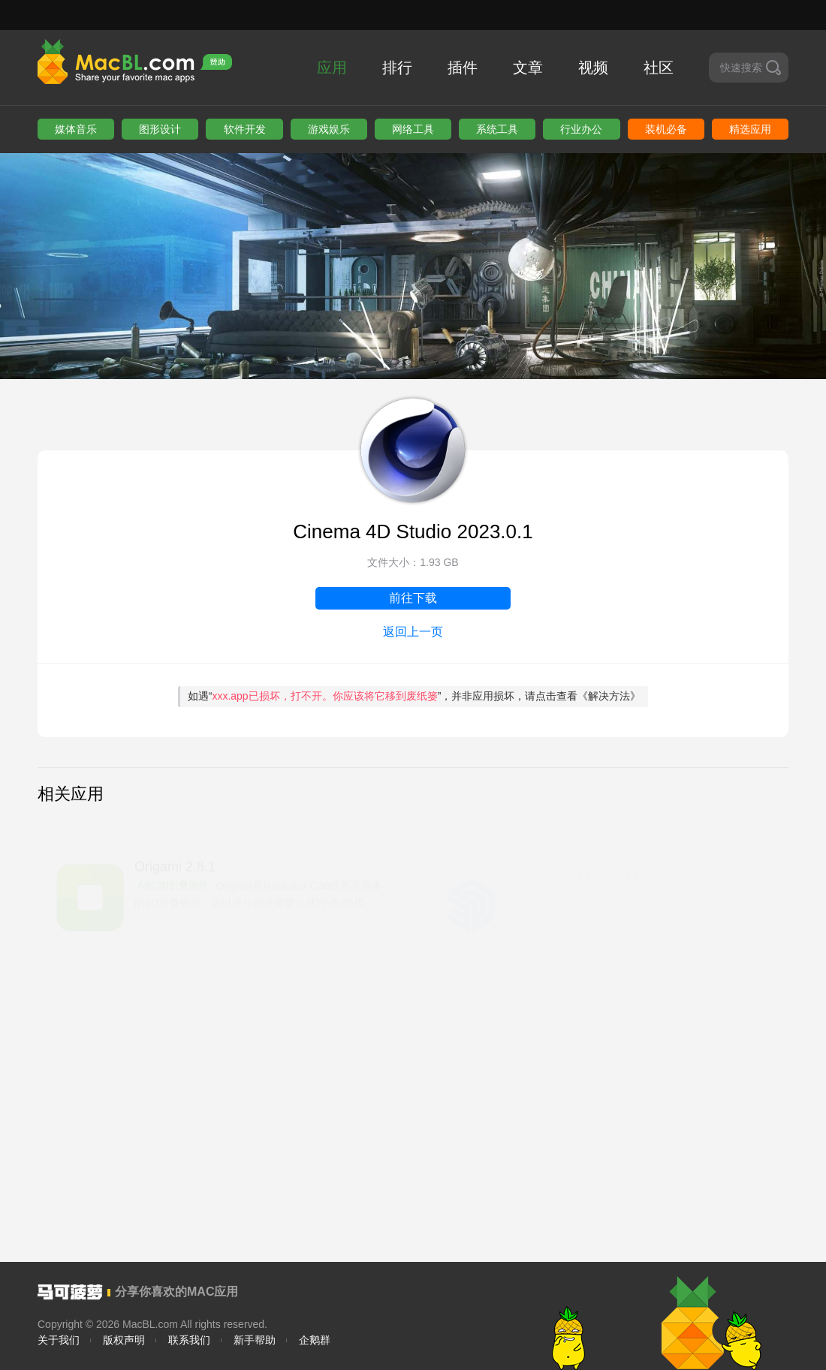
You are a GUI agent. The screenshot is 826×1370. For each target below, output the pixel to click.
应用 (332, 67)
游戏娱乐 (329, 129)
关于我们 (59, 1340)
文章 (528, 67)
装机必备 (666, 129)
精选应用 (750, 129)
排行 (397, 67)
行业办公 (581, 129)
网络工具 (413, 129)
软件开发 (245, 129)
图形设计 (160, 129)
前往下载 (413, 598)
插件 (463, 67)
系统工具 (497, 129)
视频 (593, 67)
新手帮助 (255, 1340)
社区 (659, 67)
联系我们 (189, 1340)
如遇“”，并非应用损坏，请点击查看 (414, 696)
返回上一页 (413, 631)
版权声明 (124, 1340)
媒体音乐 (76, 129)
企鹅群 (314, 1340)
